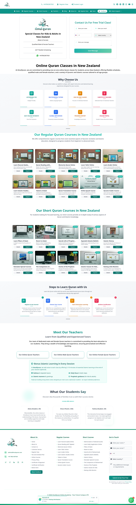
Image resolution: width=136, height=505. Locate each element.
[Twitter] (114, 4)
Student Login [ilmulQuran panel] (77, 4)
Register (28, 171)
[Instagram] (126, 4)
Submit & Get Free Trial (120, 478)
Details (18, 171)
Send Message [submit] (93, 51)
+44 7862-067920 (13, 456)
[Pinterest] (120, 4)
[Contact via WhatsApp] (47, 4)
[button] (76, 35)
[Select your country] (103, 35)
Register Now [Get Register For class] (62, 4)
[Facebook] (117, 4)
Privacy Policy (128, 482)
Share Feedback (36, 472)
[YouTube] (129, 4)
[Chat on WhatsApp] (131, 500)
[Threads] (132, 4)
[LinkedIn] (123, 4)
